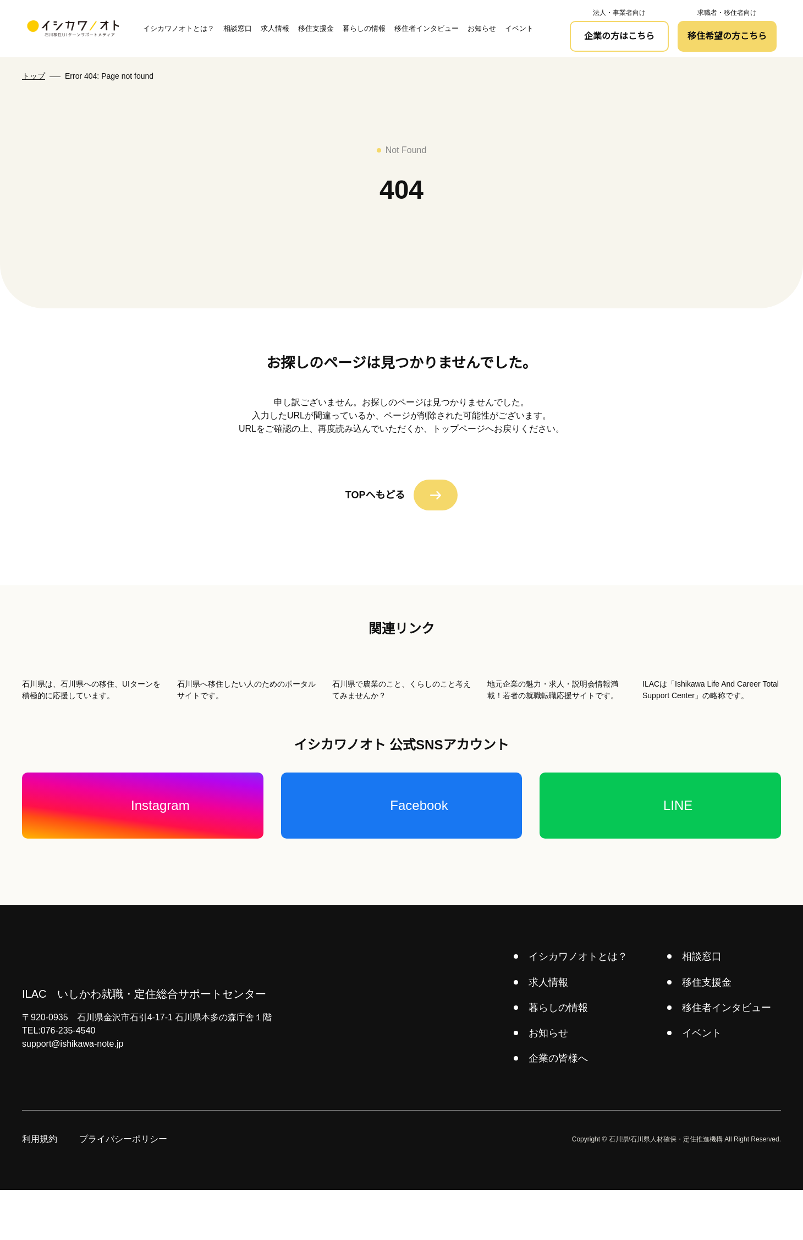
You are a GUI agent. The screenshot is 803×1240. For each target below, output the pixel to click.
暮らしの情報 (363, 28)
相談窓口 (237, 28)
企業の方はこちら (619, 36)
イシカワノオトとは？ (178, 28)
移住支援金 (315, 28)
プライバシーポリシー (123, 1189)
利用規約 (39, 1189)
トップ (33, 75)
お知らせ (481, 28)
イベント (518, 28)
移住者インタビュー (426, 28)
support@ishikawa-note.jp (76, 1094)
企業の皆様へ (559, 1108)
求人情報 (274, 28)
